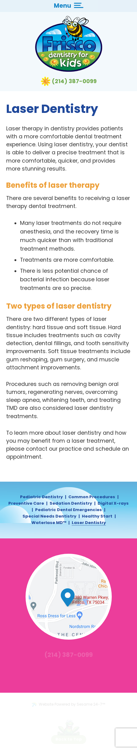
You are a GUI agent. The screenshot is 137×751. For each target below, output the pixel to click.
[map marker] (74, 597)
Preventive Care (26, 503)
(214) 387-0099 (74, 81)
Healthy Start (97, 516)
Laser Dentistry (89, 523)
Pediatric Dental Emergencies (68, 510)
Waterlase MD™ (48, 523)
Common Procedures (91, 497)
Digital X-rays (113, 503)
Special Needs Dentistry (49, 516)
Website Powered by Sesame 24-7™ (68, 704)
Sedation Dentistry (71, 503)
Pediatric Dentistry (41, 497)
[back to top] (68, 739)
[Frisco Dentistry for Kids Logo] (68, 44)
